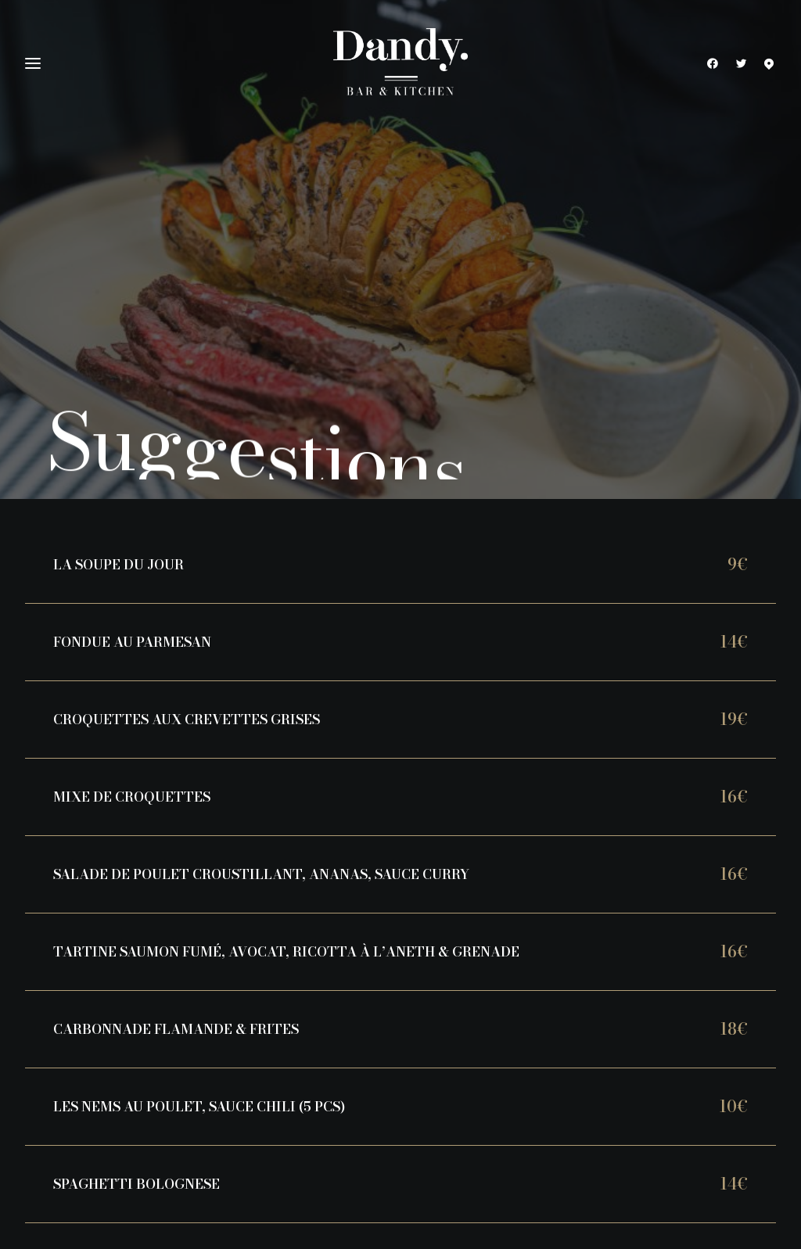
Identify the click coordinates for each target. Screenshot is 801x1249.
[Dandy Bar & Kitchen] (400, 63)
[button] (716, 63)
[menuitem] (716, 63)
